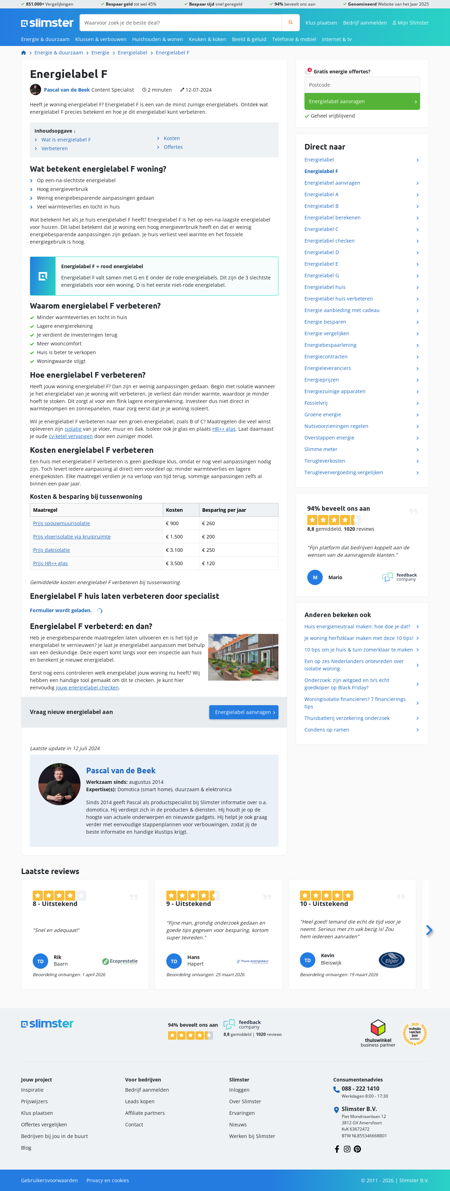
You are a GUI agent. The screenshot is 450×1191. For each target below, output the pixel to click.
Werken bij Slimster (252, 1136)
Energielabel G (321, 275)
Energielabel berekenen (332, 217)
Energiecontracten (326, 356)
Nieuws (238, 1124)
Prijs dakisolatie (51, 550)
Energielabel (132, 52)
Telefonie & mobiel (294, 39)
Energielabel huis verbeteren (338, 298)
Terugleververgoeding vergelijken (343, 472)
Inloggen (239, 1089)
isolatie (73, 428)
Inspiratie (32, 1089)
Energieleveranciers (327, 368)
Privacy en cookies (107, 1180)
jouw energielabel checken (87, 687)
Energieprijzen (321, 379)
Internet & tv (337, 39)
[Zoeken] (291, 22)
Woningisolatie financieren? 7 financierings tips (355, 703)
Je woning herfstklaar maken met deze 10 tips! (358, 638)
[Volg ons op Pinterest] (357, 1148)
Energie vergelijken (326, 333)
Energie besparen (325, 321)
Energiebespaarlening (330, 345)
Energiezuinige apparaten (335, 391)
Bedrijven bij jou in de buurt (54, 1136)
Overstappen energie (329, 437)
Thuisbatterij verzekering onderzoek (347, 718)
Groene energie (322, 414)
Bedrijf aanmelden (365, 22)
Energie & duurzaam (45, 39)
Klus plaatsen (322, 22)
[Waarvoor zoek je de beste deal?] (181, 22)
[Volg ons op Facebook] (337, 1148)
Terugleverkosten (324, 460)
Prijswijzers (34, 1101)
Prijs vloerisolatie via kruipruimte (72, 536)
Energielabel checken (329, 240)
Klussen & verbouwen (101, 39)
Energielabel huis (325, 287)
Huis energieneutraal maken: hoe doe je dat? (357, 626)
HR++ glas (224, 428)
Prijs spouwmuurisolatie (61, 523)
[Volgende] (428, 928)
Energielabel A (321, 194)
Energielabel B (321, 206)
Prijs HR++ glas (50, 563)
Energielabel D (321, 252)
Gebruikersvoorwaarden (49, 1180)
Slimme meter (321, 449)
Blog (26, 1147)
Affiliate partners (145, 1113)
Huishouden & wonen (157, 39)
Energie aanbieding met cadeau (342, 310)
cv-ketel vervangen (71, 436)
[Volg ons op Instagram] (347, 1148)
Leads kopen (140, 1101)
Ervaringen (242, 1113)
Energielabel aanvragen (243, 712)
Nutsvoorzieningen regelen (336, 426)
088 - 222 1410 (360, 1088)
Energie (100, 52)
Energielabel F (172, 52)
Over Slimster (245, 1101)
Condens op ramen (326, 729)
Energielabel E (321, 263)
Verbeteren (54, 148)
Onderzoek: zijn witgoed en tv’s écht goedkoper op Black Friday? (346, 684)
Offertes (173, 147)
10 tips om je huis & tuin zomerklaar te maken (358, 649)
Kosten (172, 138)
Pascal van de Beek (67, 89)
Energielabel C (321, 229)
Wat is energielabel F (66, 139)
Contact (134, 1124)
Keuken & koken (207, 39)
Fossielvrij (316, 402)
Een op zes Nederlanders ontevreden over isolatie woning (354, 665)
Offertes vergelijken (44, 1124)
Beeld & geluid (249, 39)
